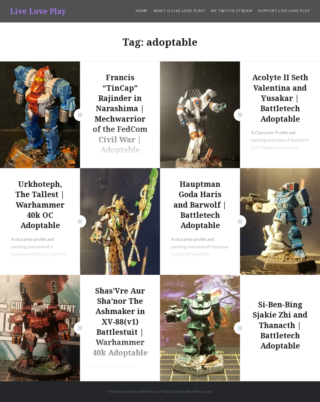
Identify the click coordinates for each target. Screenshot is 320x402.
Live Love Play (38, 11)
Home (142, 10)
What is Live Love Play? (179, 10)
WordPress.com (199, 391)
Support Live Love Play (284, 10)
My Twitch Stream (231, 10)
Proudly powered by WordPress (133, 391)
